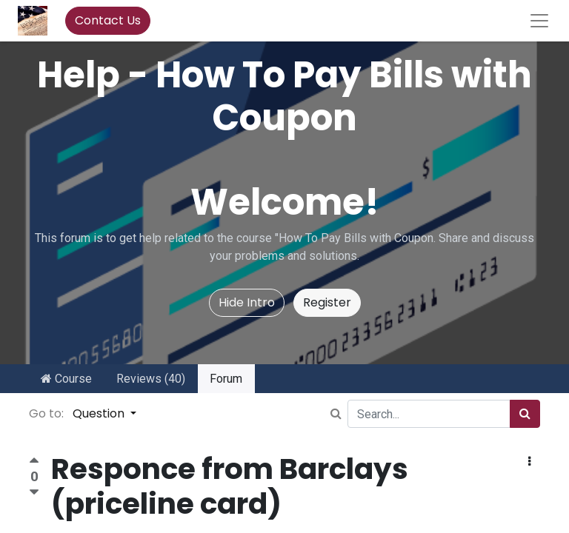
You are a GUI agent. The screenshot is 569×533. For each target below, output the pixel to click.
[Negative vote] (34, 492)
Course (66, 379)
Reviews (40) (150, 379)
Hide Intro (247, 302)
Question (100, 413)
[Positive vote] (34, 462)
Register (327, 302)
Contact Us (108, 20)
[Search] (525, 414)
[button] (529, 462)
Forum (226, 379)
